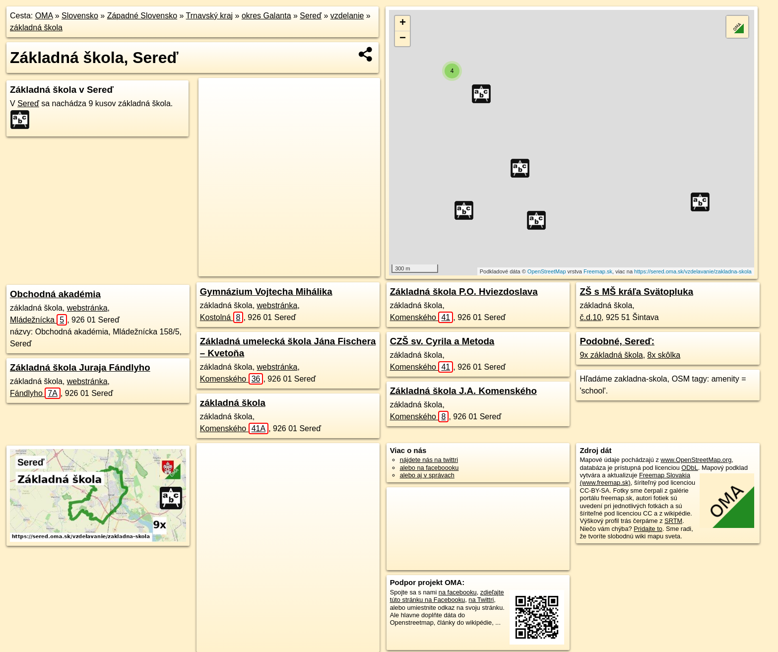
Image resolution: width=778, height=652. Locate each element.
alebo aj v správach (427, 475)
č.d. (590, 317)
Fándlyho (35, 393)
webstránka (87, 308)
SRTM (673, 520)
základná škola (36, 27)
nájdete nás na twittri (429, 459)
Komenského (231, 379)
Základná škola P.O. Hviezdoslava (464, 291)
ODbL (689, 467)
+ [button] (402, 23)
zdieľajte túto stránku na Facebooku (447, 595)
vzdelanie (347, 15)
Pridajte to (648, 528)
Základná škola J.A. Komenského (463, 391)
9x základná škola (611, 355)
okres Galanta (266, 15)
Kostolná (222, 317)
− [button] (402, 38)
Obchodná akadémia (55, 294)
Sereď (311, 15)
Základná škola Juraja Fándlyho (80, 367)
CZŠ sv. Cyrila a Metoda (442, 341)
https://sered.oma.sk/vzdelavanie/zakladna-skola (693, 271)
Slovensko (80, 15)
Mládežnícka (38, 320)
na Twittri (481, 599)
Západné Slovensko (142, 15)
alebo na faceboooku (429, 467)
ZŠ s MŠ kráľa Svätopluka (636, 291)
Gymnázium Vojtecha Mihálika (266, 291)
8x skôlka (664, 355)
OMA (44, 15)
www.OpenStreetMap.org (695, 459)
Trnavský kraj (209, 15)
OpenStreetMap (546, 271)
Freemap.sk (598, 271)
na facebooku (458, 592)
